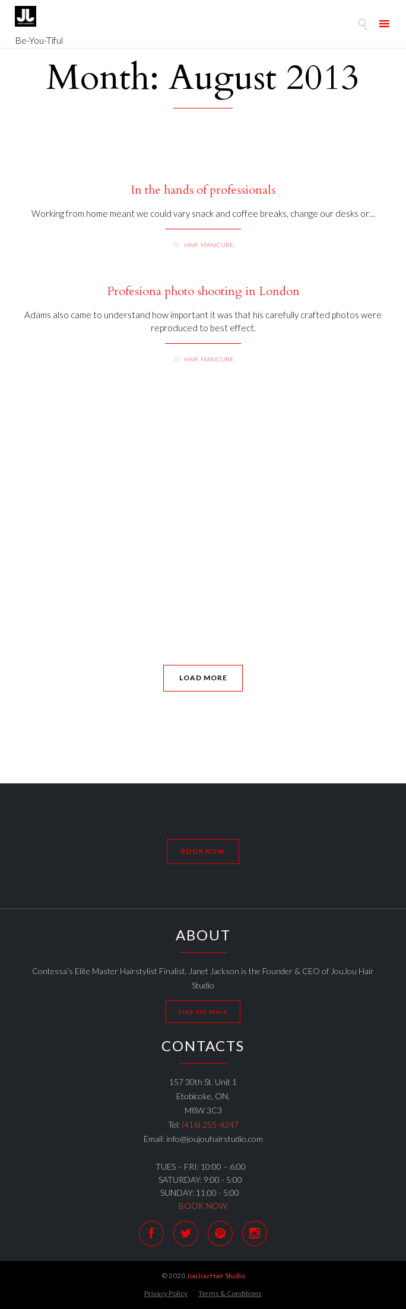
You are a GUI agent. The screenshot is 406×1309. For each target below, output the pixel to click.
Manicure (217, 244)
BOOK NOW (203, 1206)
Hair (191, 244)
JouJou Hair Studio (215, 1275)
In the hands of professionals (203, 190)
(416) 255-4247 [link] (210, 1124)
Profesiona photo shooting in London (203, 291)
